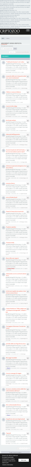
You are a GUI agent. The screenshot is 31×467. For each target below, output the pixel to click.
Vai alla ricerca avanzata (7, 46)
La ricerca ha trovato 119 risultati (22, 52)
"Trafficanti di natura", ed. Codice (15, 62)
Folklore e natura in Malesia (13, 92)
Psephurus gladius (11, 227)
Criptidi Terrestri (23, 130)
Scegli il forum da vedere (15, 452)
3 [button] (22, 448)
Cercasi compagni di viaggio (13, 373)
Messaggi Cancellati (11, 358)
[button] (28, 448)
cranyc (8, 144)
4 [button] (24, 448)
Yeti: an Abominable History (13, 405)
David (8, 303)
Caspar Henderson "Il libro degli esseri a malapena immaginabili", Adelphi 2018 (16, 310)
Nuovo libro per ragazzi (12, 258)
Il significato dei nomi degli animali (15, 419)
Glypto (9, 401)
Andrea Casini (10, 286)
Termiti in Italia (10, 242)
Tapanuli (8, 433)
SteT (8, 130)
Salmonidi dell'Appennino (13, 134)
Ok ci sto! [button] (23, 460)
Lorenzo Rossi (10, 268)
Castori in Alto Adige (11, 106)
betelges (9, 383)
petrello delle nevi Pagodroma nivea (16, 344)
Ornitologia (23, 354)
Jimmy (9, 102)
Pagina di (12, 52)
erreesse (9, 72)
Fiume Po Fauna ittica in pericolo (15, 211)
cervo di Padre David (11, 197)
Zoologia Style (24, 162)
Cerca (15, 48)
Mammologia (24, 88)
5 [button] (26, 448)
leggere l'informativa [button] (7, 464)
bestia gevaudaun (11, 120)
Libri (23, 72)
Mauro (8, 368)
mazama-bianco (10, 183)
